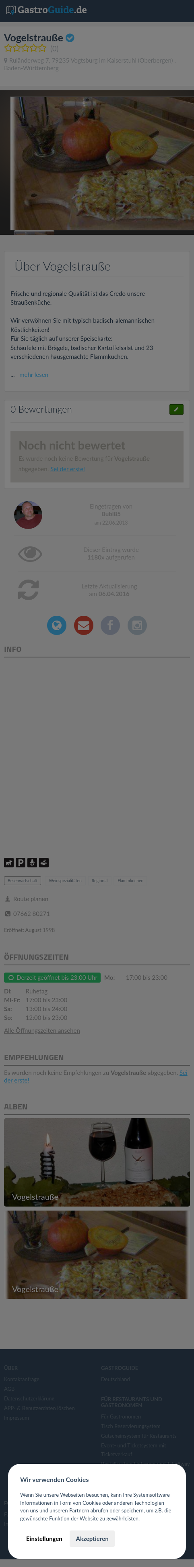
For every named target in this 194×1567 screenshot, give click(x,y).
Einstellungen (44, 1538)
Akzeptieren (92, 1538)
